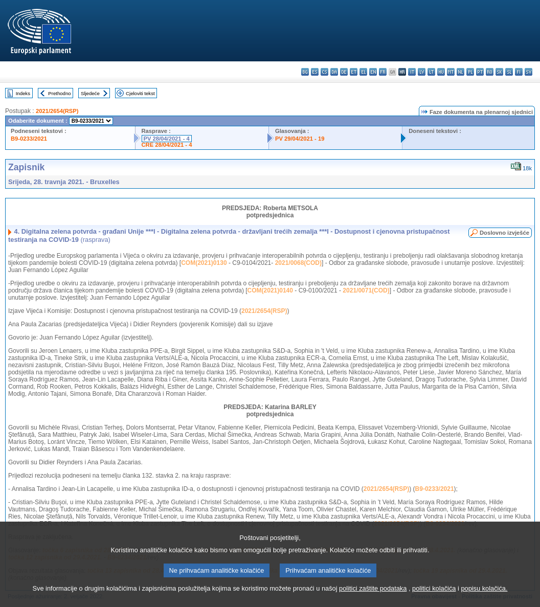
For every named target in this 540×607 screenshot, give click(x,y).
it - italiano (412, 72)
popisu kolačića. (484, 595)
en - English (373, 72)
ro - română (489, 72)
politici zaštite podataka (373, 595)
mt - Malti (451, 72)
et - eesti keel (353, 72)
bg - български (305, 72)
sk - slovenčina (499, 72)
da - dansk (334, 72)
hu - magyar (441, 72)
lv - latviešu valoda (421, 72)
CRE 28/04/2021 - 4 (167, 145)
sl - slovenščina (509, 72)
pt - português (480, 72)
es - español (315, 72)
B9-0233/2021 (29, 139)
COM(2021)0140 (270, 290)
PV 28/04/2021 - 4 (167, 139)
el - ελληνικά (363, 72)
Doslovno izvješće (504, 233)
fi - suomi (519, 72)
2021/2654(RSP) (57, 111)
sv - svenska (528, 72)
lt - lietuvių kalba (431, 72)
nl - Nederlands (460, 72)
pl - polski (470, 72)
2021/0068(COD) (298, 262)
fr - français (383, 72)
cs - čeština (324, 72)
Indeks (23, 93)
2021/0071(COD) (366, 290)
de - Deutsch (344, 72)
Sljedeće (90, 93)
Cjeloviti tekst (140, 93)
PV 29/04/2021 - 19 (299, 139)
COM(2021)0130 (204, 262)
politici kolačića (434, 595)
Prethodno (59, 93)
